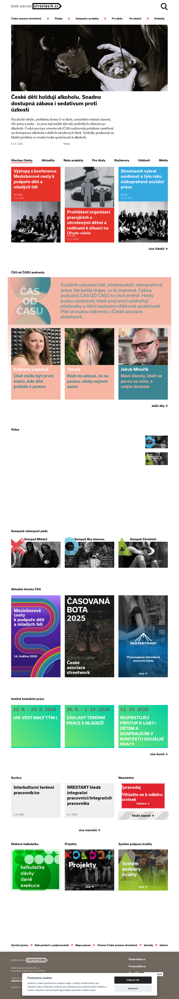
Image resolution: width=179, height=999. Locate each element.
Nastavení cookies (19, 987)
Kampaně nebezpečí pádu (29, 545)
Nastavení (133, 988)
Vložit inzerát (143, 845)
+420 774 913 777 (18, 978)
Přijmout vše (133, 980)
